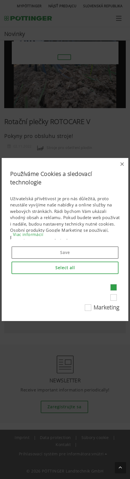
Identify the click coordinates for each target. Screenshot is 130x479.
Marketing (106, 307)
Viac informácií (28, 234)
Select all (65, 267)
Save (65, 252)
